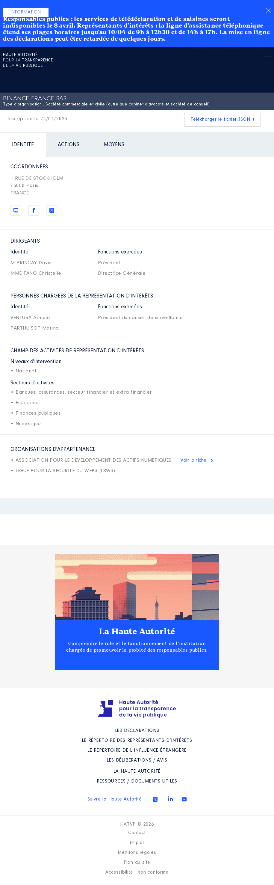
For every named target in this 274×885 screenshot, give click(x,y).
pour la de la (28, 60)
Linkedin (170, 798)
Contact (137, 832)
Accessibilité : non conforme (136, 872)
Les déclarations (137, 730)
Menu (267, 60)
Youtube (184, 799)
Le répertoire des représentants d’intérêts (137, 740)
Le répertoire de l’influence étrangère (137, 750)
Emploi (137, 842)
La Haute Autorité (137, 631)
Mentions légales (137, 852)
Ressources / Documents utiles (137, 781)
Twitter (155, 799)
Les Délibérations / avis (137, 760)
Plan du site (137, 862)
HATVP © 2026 (137, 824)
